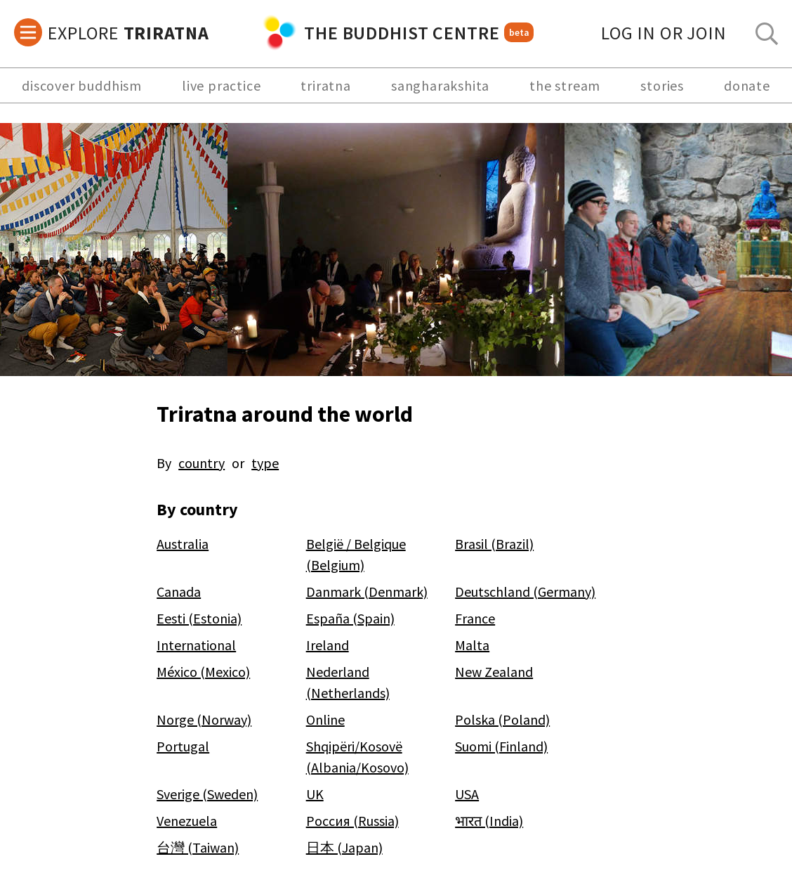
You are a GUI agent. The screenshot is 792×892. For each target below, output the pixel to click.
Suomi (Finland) (501, 746)
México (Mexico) (203, 671)
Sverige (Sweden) (207, 794)
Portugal (183, 746)
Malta (472, 645)
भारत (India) (489, 820)
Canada (179, 591)
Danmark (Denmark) (367, 591)
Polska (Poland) (502, 719)
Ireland (327, 645)
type (265, 463)
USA (467, 794)
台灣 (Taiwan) (198, 847)
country (201, 463)
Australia (183, 543)
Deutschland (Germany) (525, 591)
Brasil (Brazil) (494, 543)
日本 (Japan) (344, 847)
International (196, 645)
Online (325, 719)
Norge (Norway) (204, 719)
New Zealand (494, 671)
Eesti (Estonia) (199, 618)
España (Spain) (350, 618)
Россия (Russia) (352, 820)
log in (664, 32)
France (475, 618)
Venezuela (187, 820)
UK (315, 794)
